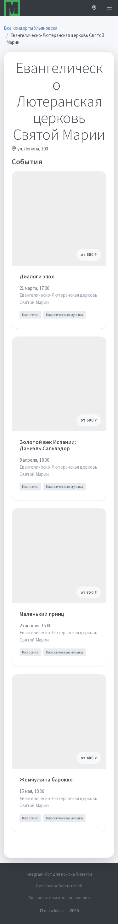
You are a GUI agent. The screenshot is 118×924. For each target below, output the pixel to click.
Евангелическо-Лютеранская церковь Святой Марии (58, 298)
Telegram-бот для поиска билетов (59, 874)
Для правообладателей (59, 886)
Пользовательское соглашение (59, 897)
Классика (30, 314)
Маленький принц (42, 613)
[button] (94, 8)
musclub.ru (54, 910)
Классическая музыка (64, 314)
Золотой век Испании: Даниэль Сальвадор (48, 445)
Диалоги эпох (37, 276)
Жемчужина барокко (46, 779)
